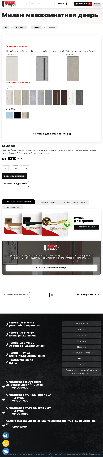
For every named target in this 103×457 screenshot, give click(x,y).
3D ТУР (81, 357)
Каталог (81, 328)
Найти (57, 4)
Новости (81, 345)
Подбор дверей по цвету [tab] (83, 202)
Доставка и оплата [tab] (52, 202)
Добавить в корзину (15, 176)
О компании (81, 322)
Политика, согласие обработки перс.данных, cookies (81, 370)
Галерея (81, 339)
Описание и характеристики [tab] (21, 201)
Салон (81, 363)
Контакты (81, 334)
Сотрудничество (81, 351)
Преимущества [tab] (13, 206)
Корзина (78, 3)
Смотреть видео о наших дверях (49, 134)
